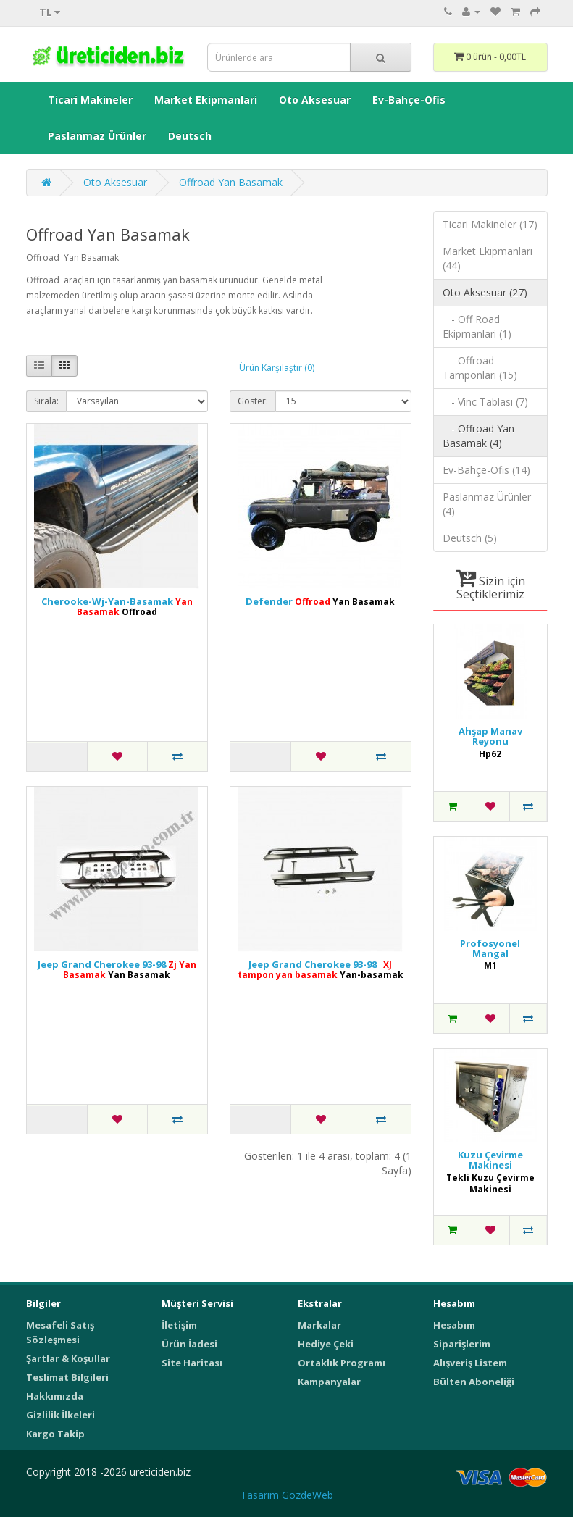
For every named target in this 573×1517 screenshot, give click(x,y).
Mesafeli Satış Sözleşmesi (60, 1332)
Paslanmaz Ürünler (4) (487, 504)
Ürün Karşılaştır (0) (276, 368)
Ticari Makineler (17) (490, 224)
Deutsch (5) (470, 538)
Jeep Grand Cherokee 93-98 (117, 969)
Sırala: (46, 401)
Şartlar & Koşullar (68, 1358)
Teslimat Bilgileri (67, 1377)
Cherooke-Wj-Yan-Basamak (117, 606)
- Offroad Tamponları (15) (480, 368)
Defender (320, 601)
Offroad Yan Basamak (231, 182)
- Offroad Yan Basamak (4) (478, 436)
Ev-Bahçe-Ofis (409, 99)
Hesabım (454, 1325)
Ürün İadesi (189, 1343)
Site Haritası (192, 1362)
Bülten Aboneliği (473, 1381)
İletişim (179, 1325)
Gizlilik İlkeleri (60, 1414)
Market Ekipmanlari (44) (487, 258)
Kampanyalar (329, 1381)
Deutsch (190, 136)
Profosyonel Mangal (490, 948)
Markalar (319, 1325)
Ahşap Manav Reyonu (490, 736)
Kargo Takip (55, 1433)
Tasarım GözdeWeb (287, 1495)
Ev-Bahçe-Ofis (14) (486, 470)
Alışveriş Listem (470, 1362)
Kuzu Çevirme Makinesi (490, 1160)
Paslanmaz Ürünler (97, 136)
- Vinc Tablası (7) (485, 402)
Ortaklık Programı (341, 1362)
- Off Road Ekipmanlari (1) (477, 326)
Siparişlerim (461, 1343)
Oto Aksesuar (315, 99)
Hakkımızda (54, 1396)
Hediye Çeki (326, 1343)
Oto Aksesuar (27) (485, 292)
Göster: (253, 401)
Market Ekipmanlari (205, 99)
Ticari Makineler (90, 99)
